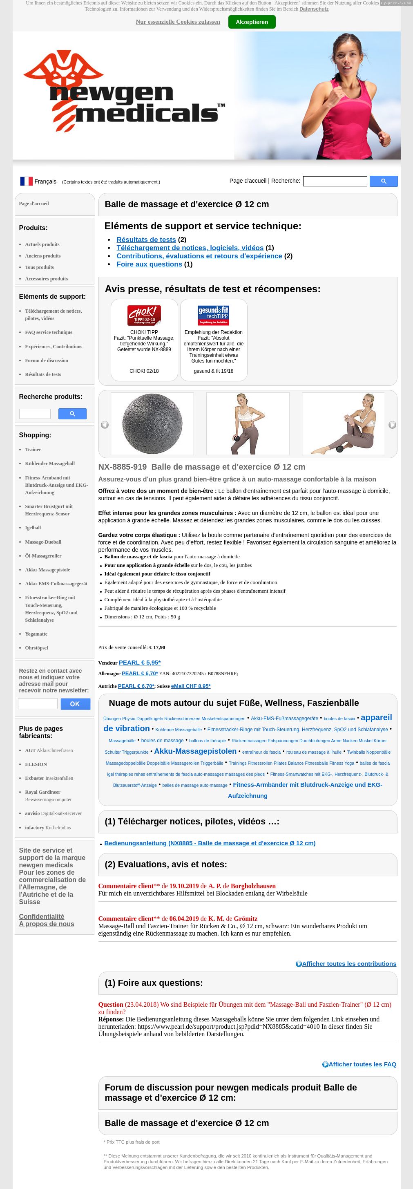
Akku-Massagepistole (47, 570)
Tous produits (39, 267)
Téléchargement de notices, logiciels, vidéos (190, 248)
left (105, 425)
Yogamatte (36, 634)
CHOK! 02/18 (144, 371)
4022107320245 (188, 673)
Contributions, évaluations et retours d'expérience (200, 256)
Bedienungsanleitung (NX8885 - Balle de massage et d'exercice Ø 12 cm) (210, 843)
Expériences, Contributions (54, 346)
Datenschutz (313, 9)
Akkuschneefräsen (49, 750)
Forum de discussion (46, 360)
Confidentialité (42, 916)
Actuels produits (42, 244)
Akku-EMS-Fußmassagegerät (56, 584)
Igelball (33, 528)
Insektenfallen (49, 778)
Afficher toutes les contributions (349, 963)
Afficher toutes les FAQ (363, 1064)
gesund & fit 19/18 (214, 371)
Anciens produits (43, 256)
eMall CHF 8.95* (191, 686)
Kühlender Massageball (50, 463)
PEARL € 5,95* (140, 662)
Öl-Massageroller (43, 556)
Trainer (33, 449)
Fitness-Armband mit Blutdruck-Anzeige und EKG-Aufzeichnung (56, 485)
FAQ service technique (49, 332)
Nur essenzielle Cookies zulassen (178, 21)
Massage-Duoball (43, 542)
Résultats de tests (43, 374)
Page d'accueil (248, 180)
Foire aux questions (150, 264)
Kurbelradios (48, 828)
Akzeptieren (252, 21)
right (392, 425)
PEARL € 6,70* (140, 673)
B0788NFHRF (222, 673)
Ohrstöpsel (36, 648)
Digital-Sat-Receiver (53, 813)
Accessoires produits (46, 279)
